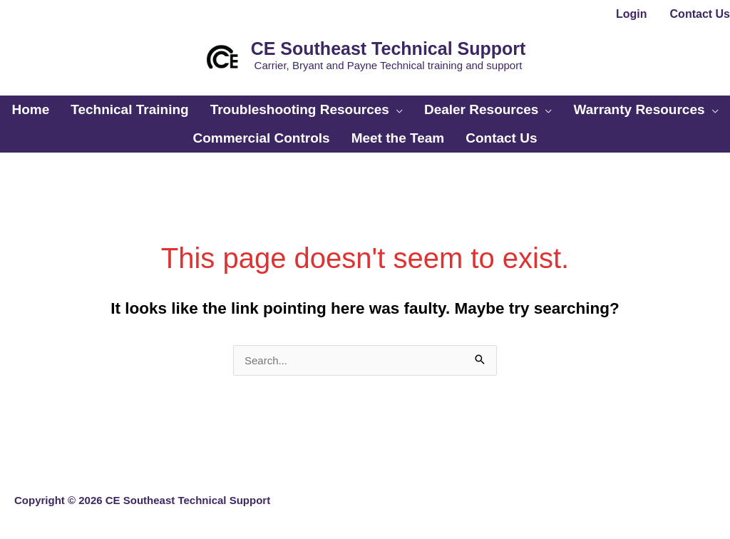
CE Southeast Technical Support (388, 48)
